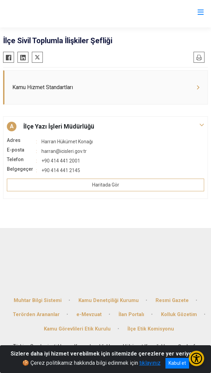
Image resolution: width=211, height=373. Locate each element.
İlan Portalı (131, 314)
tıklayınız (150, 363)
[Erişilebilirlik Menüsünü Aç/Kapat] (196, 358)
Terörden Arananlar (36, 314)
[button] (105, 126)
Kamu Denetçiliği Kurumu (108, 300)
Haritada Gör (105, 185)
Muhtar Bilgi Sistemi (38, 300)
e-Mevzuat (89, 314)
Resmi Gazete (172, 300)
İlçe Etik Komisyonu (150, 329)
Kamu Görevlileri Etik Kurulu (77, 329)
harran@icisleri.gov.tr (64, 151)
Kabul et (177, 363)
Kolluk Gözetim (179, 314)
